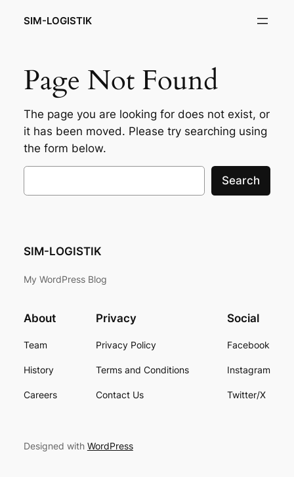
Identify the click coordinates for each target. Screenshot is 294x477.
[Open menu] (262, 21)
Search (241, 180)
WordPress (110, 445)
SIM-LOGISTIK (58, 21)
